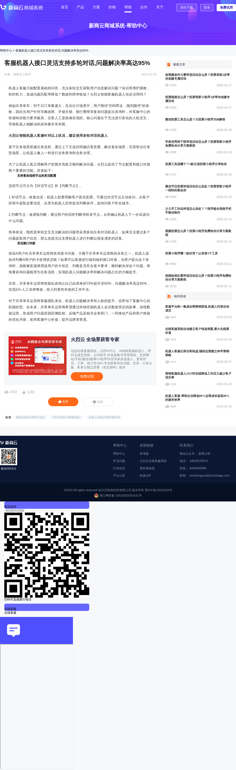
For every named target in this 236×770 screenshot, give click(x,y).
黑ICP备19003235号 (158, 490)
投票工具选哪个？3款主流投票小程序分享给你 (196, 164)
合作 (144, 7)
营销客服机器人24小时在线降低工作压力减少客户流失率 (198, 375)
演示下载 (186, 7)
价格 (112, 7)
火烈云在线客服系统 (153, 461)
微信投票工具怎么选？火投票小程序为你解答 (195, 119)
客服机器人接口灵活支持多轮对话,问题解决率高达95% (51, 50)
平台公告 (119, 475)
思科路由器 (147, 468)
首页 (64, 7)
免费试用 (226, 7)
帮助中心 (6, 50)
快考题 (144, 453)
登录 (207, 7)
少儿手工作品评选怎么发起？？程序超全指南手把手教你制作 (198, 210)
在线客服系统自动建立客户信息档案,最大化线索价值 (197, 330)
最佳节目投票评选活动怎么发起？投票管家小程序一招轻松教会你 (198, 188)
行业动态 (119, 468)
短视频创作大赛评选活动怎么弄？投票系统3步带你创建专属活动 (197, 76)
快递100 (145, 475)
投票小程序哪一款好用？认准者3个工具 (191, 253)
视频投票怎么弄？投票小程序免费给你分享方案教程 (198, 233)
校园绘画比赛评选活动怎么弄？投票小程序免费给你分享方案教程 (198, 277)
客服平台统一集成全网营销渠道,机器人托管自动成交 (197, 308)
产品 (80, 7)
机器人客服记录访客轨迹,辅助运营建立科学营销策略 (197, 353)
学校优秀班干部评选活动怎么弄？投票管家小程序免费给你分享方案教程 (198, 143)
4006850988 (14, 510)
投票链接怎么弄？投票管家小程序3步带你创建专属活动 (197, 99)
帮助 (128, 7)
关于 (159, 7)
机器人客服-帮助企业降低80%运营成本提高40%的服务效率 (197, 397)
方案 (96, 7)
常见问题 (119, 461)
